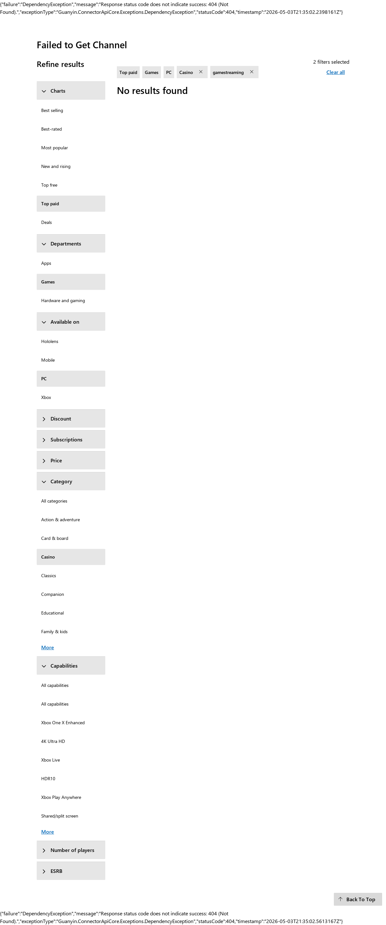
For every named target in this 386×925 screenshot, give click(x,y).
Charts (53, 90)
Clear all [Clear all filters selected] (335, 72)
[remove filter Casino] (201, 72)
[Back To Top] (358, 899)
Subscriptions (61, 439)
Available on (60, 321)
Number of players (67, 849)
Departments (61, 243)
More (47, 647)
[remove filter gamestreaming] (252, 72)
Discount (56, 418)
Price (51, 460)
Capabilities (59, 665)
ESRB (51, 870)
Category (56, 481)
